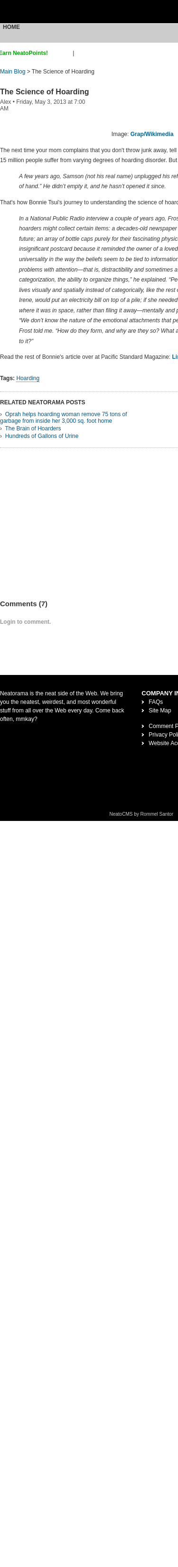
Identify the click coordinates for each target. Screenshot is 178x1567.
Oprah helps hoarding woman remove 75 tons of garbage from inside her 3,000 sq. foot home (63, 417)
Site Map (160, 710)
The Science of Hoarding (44, 92)
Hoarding (27, 378)
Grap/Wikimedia (152, 134)
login (82, 53)
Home (11, 27)
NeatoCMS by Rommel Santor (142, 814)
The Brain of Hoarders (33, 428)
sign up (62, 53)
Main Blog (12, 71)
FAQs (156, 702)
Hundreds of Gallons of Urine (42, 436)
